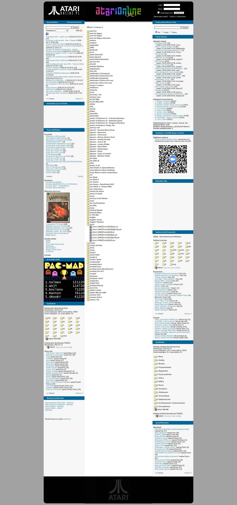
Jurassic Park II (94, 297)
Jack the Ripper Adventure (99, 38)
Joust (48, 360)
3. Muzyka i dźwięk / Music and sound (169, 105)
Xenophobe (50, 366)
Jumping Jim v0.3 (95, 271)
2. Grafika (159, 360)
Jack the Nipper (94, 36)
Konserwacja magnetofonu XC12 (58, 147)
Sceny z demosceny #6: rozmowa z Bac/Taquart (63, 46)
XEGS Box (159, 463)
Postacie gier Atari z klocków (56, 93)
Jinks (90, 163)
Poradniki (48, 134)
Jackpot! (91, 43)
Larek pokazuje (51, 154)
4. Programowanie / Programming (167, 107)
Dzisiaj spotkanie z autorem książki (59, 69)
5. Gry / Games (160, 108)
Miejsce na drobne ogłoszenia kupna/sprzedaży (172, 332)
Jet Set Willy (93, 99)
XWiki (48, 242)
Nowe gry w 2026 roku (54, 136)
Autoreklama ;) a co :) (163, 79)
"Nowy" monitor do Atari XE (165, 47)
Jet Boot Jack (94, 97)
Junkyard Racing (95, 285)
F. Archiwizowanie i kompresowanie (169, 403)
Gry (159, 32)
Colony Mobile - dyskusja (54, 406)
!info (173, 250)
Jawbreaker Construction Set (100, 76)
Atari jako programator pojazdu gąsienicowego (63, 77)
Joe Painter (93, 182)
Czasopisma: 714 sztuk (54, 224)
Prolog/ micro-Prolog (162, 65)
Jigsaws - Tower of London (99, 154)
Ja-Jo (90, 52)
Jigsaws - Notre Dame (97, 146)
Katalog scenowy (160, 240)
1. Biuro (158, 356)
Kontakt (47, 255)
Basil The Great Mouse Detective (58, 382)
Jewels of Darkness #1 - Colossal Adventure (105, 118)
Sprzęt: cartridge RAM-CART (165, 330)
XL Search (50, 251)
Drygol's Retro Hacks (53, 250)
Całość (51, 347)
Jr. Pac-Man (93, 215)
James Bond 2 (94, 57)
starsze (80, 176)
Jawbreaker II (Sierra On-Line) (100, 80)
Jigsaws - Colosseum (97, 135)
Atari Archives (51, 248)
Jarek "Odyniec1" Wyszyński (165, 306)
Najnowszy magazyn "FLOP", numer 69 (60, 53)
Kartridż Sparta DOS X (54, 142)
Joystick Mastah (94, 210)
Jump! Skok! (93, 255)
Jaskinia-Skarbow (95, 66)
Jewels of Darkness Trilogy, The (101, 125)
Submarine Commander (55, 355)
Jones (90, 196)
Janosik (91, 64)
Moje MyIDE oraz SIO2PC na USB (167, 453)
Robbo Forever (51, 367)
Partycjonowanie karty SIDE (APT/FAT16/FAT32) (64, 162)
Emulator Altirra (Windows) (55, 188)
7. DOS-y (159, 378)
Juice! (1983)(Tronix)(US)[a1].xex (103, 227)
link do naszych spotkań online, (166, 139)
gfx (188, 246)
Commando (50, 362)
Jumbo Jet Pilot (94, 245)
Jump (90, 248)
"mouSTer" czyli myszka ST (165, 321)
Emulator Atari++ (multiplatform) (57, 186)
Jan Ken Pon (93, 62)
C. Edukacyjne (161, 392)
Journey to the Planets (97, 198)
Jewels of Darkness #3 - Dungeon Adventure (106, 123)
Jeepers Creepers (95, 85)
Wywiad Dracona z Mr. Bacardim (167, 275)
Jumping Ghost (94, 264)
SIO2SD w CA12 (161, 438)
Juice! (90, 224)
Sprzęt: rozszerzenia (162, 327)
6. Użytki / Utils (160, 110)
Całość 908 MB (161, 409)
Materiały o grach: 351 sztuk (56, 231)
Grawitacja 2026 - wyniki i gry (57, 37)
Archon (48, 377)
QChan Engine (51, 172)
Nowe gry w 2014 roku (54, 169)
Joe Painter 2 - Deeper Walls (99, 186)
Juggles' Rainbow (95, 222)
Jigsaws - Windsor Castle (98, 156)
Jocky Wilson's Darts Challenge (101, 170)
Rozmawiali (157, 272)
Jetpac (91, 111)
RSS (79, 30)
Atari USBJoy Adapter (163, 323)
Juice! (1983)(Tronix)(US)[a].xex (103, 235)
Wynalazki (157, 427)
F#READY (158, 282)
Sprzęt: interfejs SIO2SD (164, 338)
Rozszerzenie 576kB (162, 460)
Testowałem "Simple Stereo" (165, 447)
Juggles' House (94, 220)
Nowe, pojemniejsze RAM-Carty (166, 319)
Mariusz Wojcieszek (162, 288)
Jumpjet (91, 274)
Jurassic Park (94, 295)
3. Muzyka (159, 364)
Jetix (90, 106)
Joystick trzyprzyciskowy (164, 451)
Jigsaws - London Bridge (98, 144)
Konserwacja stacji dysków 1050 (58, 145)
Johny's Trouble (94, 194)
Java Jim (92, 71)
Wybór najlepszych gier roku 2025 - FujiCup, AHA (64, 64)
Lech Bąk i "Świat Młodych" (165, 279)
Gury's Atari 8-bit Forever (55, 244)
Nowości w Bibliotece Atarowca (57, 73)
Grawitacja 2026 (161, 43)
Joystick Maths (94, 212)
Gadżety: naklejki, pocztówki (165, 328)
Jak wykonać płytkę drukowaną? (167, 456)
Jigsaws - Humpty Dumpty (98, 139)
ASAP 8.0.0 (50, 89)
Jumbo (91, 243)
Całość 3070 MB (53, 339)
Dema (174, 32)
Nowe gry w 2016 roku (54, 158)
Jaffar (90, 47)
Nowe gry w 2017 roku (54, 152)
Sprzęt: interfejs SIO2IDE (164, 336)
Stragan (156, 318)
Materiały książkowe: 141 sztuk (57, 228)
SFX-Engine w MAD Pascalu (56, 138)
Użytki (166, 32)
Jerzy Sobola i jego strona (164, 87)
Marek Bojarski (160, 308)
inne (63, 336)
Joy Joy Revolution (96, 203)
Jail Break (92, 50)
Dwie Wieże (50, 380)
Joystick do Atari (161, 444)
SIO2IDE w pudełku (162, 467)
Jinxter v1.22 (93, 165)
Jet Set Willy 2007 (95, 102)
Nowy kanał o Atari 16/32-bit (56, 60)
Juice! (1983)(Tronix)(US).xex (102, 240)
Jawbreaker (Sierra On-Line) (99, 83)
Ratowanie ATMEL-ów (163, 440)
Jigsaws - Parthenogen (97, 149)
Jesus (90, 92)
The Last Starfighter (53, 378)
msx (181, 253)
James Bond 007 (95, 54)
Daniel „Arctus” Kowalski (164, 284)
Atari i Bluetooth (161, 433)
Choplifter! (50, 358)
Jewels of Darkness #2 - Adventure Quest (104, 121)
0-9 (47, 318)
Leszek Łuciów (160, 293)
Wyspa (48, 375)
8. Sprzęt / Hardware (162, 114)
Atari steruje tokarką (162, 469)
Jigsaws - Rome (94, 151)
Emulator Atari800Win (54, 182)
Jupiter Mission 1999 (96, 292)
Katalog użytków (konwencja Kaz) (166, 347)
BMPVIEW (50, 165)
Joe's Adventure (94, 189)
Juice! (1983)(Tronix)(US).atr (102, 232)
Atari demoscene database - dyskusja (59, 404)
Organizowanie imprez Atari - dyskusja (59, 403)
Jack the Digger (94, 33)
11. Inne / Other (160, 119)
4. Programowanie (162, 367)
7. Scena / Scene (161, 112)
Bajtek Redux (51, 235)
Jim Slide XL (93, 161)
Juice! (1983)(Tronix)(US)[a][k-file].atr (105, 229)
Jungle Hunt (93, 283)
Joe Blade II (93, 179)
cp (188, 243)
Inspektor (49, 387)
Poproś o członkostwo (178, 16)
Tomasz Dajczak (161, 277)
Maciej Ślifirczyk (161, 304)
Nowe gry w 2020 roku (54, 149)
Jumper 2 (92, 257)
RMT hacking (160, 61)
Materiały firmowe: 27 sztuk (56, 230)
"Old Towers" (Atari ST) (54, 353)
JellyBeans (92, 87)
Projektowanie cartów (163, 442)
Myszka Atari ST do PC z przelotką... (168, 76)
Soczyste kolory (160, 462)
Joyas (90, 208)
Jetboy (91, 104)
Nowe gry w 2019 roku (54, 151)
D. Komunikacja (161, 396)
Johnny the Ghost (95, 191)
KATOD (157, 286)
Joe (90, 175)
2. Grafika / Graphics (162, 103)
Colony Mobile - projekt (53, 408)
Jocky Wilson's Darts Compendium (102, 172)
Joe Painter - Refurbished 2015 (100, 184)
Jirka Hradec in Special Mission (101, 168)
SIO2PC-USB (160, 434)
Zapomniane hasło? (161, 16)
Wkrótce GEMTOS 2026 (55, 44)
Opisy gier (48, 351)
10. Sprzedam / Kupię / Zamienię (167, 117)
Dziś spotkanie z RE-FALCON (57, 84)
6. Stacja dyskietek (163, 374)
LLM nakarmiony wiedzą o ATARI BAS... (169, 94)
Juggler (91, 217)
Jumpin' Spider (94, 259)
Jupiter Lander (94, 290)
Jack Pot (91, 31)
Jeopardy (92, 90)
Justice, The (93, 300)
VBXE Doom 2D (161, 83)
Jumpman (92, 276)
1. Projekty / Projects (162, 101)
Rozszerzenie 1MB (162, 449)
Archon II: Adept (52, 371)
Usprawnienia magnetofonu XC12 (58, 143)
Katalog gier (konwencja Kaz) (56, 308)
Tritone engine (51, 171)
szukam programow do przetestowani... (169, 68)
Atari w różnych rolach (163, 465)
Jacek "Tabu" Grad (162, 301)
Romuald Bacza (161, 290)
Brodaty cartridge (52, 67)
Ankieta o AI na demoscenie (56, 57)
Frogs (48, 357)
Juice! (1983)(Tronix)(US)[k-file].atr (104, 237)
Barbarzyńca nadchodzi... (55, 80)
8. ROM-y (159, 381)
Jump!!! (91, 252)
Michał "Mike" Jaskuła (163, 281)
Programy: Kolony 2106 (163, 325)
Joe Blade (92, 177)
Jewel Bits (92, 113)
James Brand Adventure (98, 59)
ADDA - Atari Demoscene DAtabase (167, 237)
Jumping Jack (94, 266)
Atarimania (50, 246)
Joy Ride (92, 205)
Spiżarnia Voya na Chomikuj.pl (57, 233)
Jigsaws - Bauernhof (96, 132)
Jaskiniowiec (93, 69)
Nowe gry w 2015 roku (54, 160)
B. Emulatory (160, 389)
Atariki (48, 240)
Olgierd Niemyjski (161, 310)
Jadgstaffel (92, 45)
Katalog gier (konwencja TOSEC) (57, 343)
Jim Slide (92, 158)
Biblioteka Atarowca (52, 191)
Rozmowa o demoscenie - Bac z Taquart (61, 40)
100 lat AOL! (159, 54)
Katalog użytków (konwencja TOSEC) (168, 413)
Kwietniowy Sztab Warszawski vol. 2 (168, 50)
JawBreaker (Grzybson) (97, 78)
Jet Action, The (94, 95)
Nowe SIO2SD (160, 436)
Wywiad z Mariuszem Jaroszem (166, 273)
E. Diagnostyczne (162, 399)
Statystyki (48, 410)
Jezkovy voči (93, 128)
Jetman (91, 109)
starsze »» (79, 98)
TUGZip (69, 347)
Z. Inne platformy (162, 406)
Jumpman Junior (95, 278)
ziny (173, 264)
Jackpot (91, 40)
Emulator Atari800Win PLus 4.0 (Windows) (61, 184)
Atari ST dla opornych (54, 167)
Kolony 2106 (50, 369)
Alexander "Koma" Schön (164, 302)
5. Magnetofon (161, 371)
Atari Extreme (51, 87)
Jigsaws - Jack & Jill (96, 142)
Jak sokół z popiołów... (54, 91)
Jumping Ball (93, 262)
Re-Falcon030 (51, 82)
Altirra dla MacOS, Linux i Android (167, 72)
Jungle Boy (93, 281)
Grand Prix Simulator (53, 389)
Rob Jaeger (159, 299)
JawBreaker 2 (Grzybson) (98, 73)
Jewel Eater (93, 116)
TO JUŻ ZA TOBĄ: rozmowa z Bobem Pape (171, 295)
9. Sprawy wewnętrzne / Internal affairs (169, 116)
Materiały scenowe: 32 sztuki (56, 226)
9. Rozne (159, 385)
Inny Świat (50, 386)
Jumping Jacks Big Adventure (100, 269)
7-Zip (64, 347)
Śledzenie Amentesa (162, 292)
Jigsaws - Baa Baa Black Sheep (101, 130)
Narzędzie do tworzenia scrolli (57, 140)
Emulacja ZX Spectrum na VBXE (58, 156)
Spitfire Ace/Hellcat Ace (54, 373)
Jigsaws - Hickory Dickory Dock (101, 137)
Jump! (91, 250)
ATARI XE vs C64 (161, 58)
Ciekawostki (159, 90)
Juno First (92, 288)
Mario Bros (50, 364)
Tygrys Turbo (159, 445)
